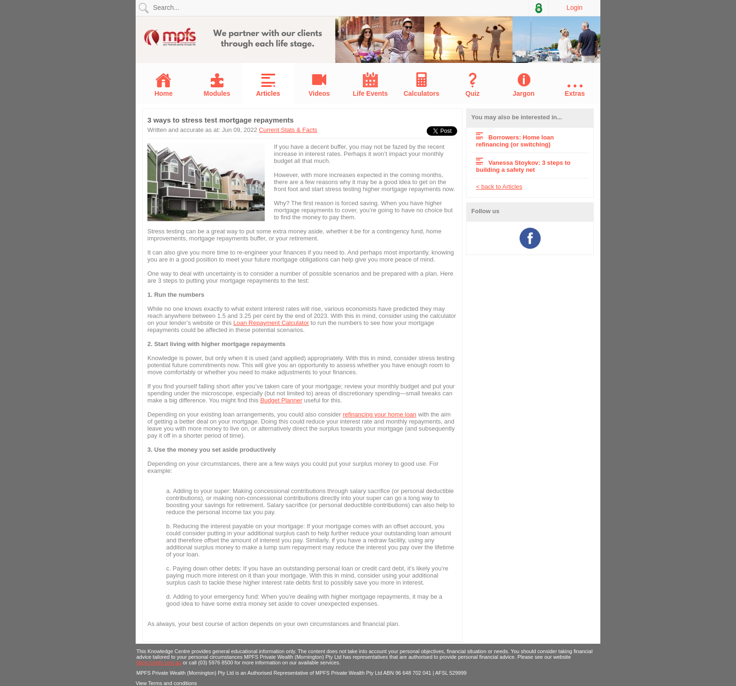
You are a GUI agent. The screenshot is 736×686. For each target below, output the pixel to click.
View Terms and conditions (166, 683)
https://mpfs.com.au (159, 662)
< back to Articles (499, 186)
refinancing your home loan (379, 414)
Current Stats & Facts (288, 129)
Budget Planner (281, 400)
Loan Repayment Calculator (271, 322)
